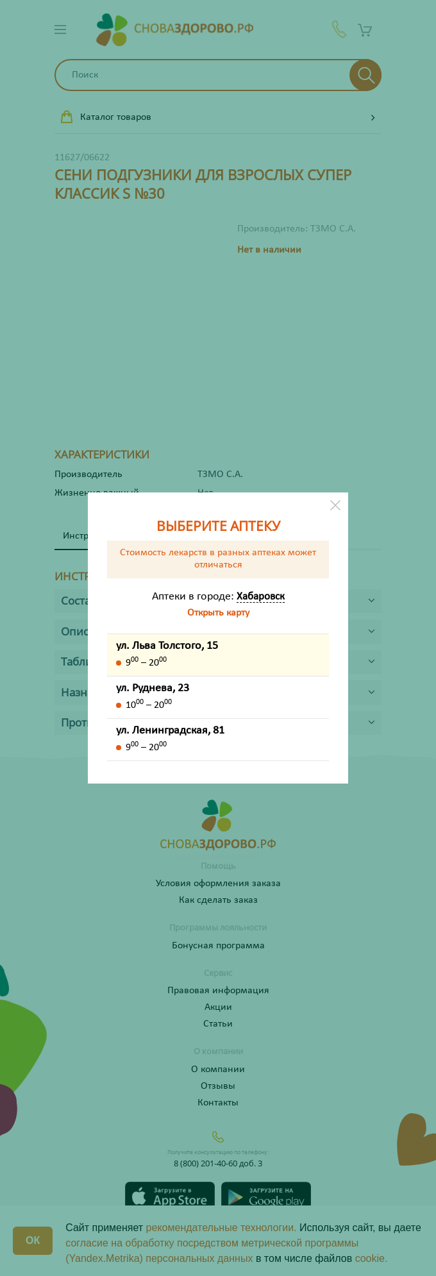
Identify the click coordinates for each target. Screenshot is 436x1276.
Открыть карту (218, 613)
